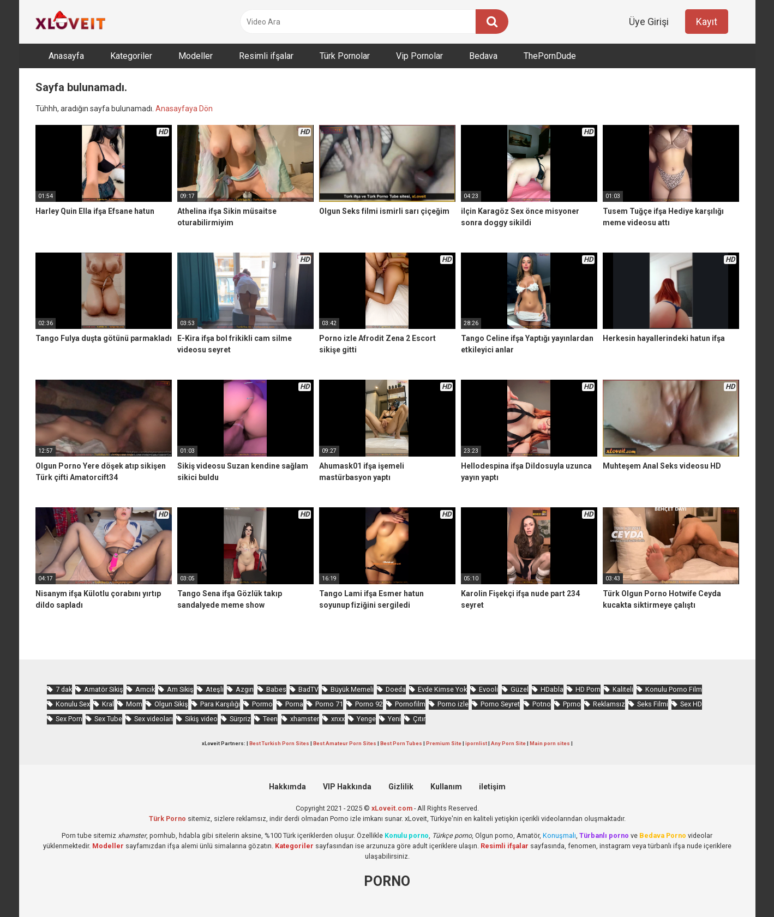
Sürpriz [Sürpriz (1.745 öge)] (240, 719)
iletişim (492, 786)
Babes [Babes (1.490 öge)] (276, 689)
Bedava (483, 56)
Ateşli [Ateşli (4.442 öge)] (215, 689)
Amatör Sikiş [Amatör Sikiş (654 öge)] (103, 689)
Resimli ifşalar (266, 56)
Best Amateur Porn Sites (344, 743)
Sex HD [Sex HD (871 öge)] (691, 704)
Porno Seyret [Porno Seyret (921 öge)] (500, 704)
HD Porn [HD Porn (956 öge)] (588, 689)
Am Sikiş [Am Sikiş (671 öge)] (180, 689)
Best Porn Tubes (401, 743)
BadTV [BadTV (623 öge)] (308, 689)
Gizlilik (400, 786)
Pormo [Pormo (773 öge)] (262, 704)
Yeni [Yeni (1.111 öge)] (394, 719)
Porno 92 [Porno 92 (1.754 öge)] (369, 704)
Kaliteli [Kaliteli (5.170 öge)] (623, 689)
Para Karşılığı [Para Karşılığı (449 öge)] (220, 704)
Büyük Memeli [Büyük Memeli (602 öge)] (352, 689)
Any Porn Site (508, 743)
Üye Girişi (649, 21)
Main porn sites (550, 743)
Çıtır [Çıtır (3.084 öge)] (419, 719)
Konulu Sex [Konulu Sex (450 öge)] (73, 704)
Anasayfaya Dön (184, 108)
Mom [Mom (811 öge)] (134, 704)
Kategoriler (131, 56)
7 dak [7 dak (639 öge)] (64, 689)
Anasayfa (66, 56)
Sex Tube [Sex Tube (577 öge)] (108, 719)
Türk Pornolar (345, 56)
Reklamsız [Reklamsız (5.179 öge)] (609, 704)
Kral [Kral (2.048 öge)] (108, 704)
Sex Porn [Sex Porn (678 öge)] (69, 719)
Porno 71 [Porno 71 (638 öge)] (329, 704)
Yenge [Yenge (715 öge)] (366, 719)
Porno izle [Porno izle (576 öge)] (453, 704)
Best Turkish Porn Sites (279, 743)
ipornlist (476, 743)
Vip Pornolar (419, 56)
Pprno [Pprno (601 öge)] (572, 704)
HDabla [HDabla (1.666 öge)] (552, 689)
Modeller (195, 56)
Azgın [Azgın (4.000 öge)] (245, 689)
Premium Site (443, 743)
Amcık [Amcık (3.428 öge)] (145, 689)
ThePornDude (550, 56)
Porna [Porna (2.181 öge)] (294, 704)
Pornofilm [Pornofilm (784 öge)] (410, 704)
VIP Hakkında (347, 786)
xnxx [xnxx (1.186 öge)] (338, 719)
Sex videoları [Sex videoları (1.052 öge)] (153, 719)
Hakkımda (287, 786)
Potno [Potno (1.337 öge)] (541, 704)
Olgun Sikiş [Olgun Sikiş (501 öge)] (171, 704)
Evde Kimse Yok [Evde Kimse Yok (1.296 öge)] (442, 689)
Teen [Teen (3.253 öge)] (270, 719)
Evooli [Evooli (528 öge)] (488, 689)
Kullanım (446, 786)
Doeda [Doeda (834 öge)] (396, 689)
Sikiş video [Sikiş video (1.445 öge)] (201, 719)
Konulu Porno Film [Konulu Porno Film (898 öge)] (673, 689)
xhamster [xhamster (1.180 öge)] (304, 719)
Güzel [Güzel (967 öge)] (520, 689)
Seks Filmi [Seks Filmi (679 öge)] (652, 704)
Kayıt (706, 21)
